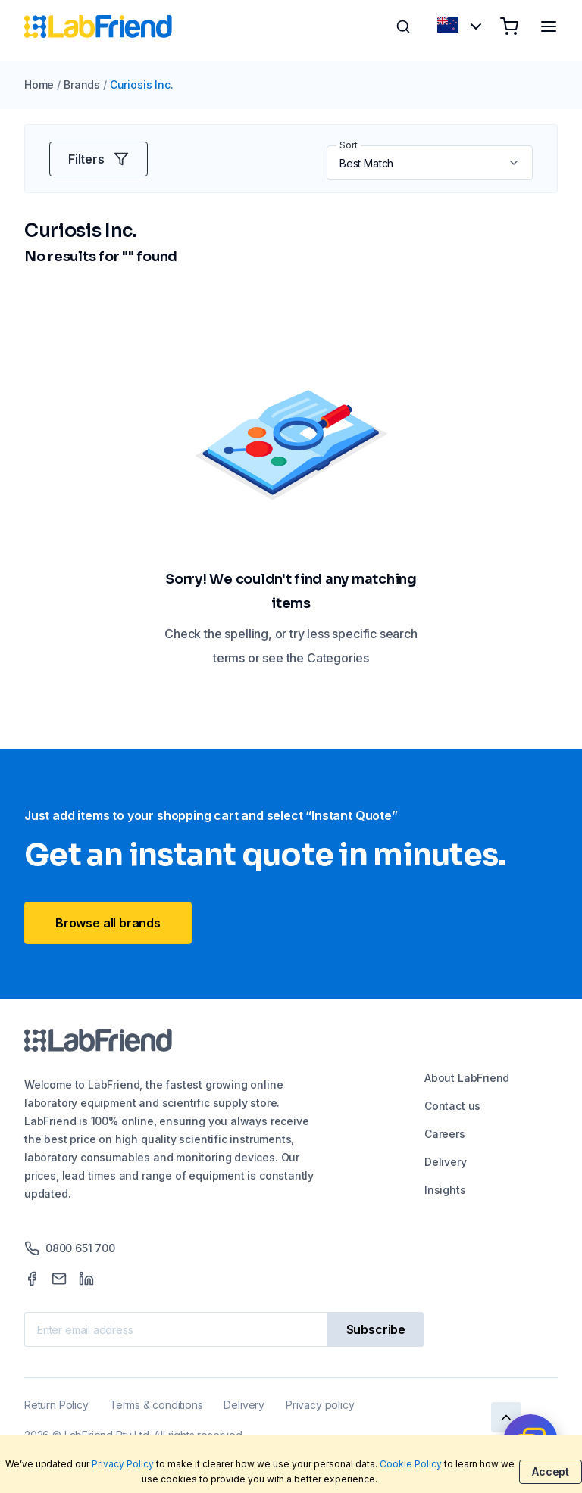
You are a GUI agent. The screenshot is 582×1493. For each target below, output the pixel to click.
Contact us (452, 1105)
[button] (515, 162)
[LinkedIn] (86, 1279)
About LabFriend (466, 1077)
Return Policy (56, 1404)
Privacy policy (320, 1404)
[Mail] (59, 1279)
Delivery (445, 1161)
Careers (444, 1133)
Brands (82, 84)
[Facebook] (31, 1279)
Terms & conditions (156, 1404)
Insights (445, 1189)
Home (39, 84)
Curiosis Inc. (142, 84)
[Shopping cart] (509, 26)
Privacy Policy (122, 1464)
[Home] (98, 26)
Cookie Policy (410, 1464)
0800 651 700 (69, 1248)
